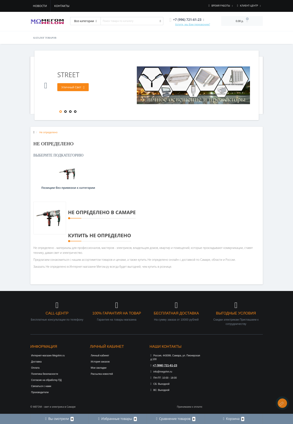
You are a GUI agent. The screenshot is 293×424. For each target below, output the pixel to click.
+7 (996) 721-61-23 (163, 365)
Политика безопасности (44, 374)
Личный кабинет (100, 355)
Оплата (35, 367)
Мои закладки (98, 367)
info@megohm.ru (161, 371)
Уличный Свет (73, 87)
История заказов (100, 361)
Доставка (36, 361)
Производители (40, 392)
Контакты (61, 6)
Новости (40, 6)
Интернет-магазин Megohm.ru (48, 355)
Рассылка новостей (102, 374)
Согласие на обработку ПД (46, 380)
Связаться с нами (41, 386)
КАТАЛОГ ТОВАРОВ (44, 37)
